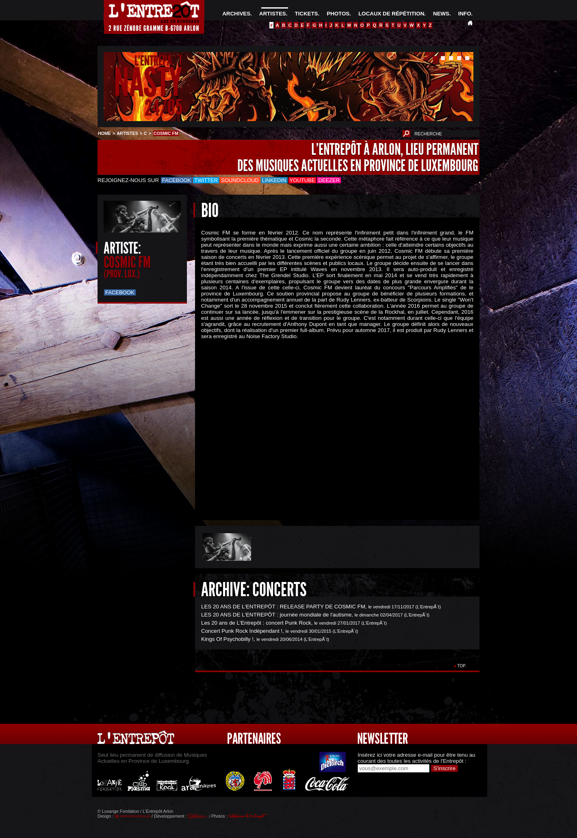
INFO (464, 14)
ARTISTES (272, 14)
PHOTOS (338, 14)
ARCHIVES (236, 14)
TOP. (461, 666)
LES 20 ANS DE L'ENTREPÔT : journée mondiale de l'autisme (276, 615)
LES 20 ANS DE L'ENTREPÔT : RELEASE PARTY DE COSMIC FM (283, 607)
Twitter (206, 180)
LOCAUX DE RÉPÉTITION (391, 14)
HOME (104, 133)
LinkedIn (274, 180)
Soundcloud (239, 180)
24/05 (163, 107)
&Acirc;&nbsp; (331, 423)
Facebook (176, 180)
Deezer (329, 180)
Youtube (302, 180)
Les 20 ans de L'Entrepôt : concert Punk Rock (256, 623)
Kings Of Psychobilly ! (227, 639)
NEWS (441, 14)
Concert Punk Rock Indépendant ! (241, 631)
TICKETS (306, 14)
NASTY (148, 83)
